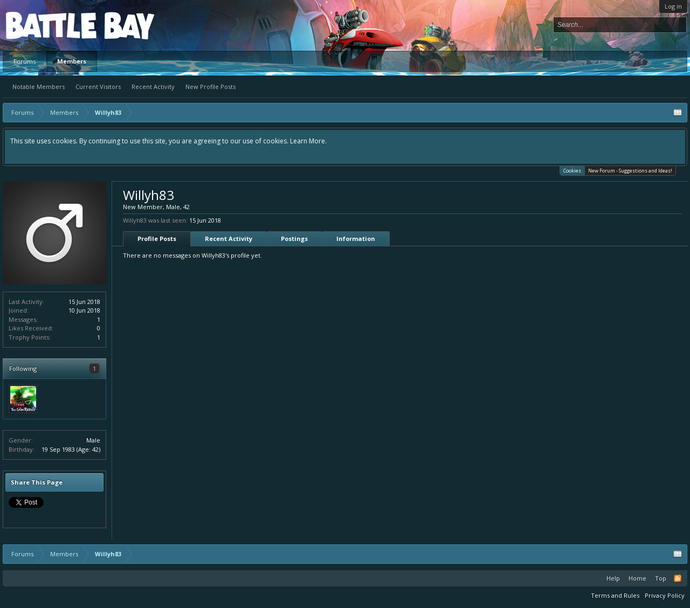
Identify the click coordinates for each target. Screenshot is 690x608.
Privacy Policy (665, 595)
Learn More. (308, 141)
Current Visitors (98, 86)
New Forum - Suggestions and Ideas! (630, 170)
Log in (673, 6)
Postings (294, 238)
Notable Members (38, 86)
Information (355, 238)
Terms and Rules (615, 595)
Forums (24, 61)
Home (637, 578)
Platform (45, 25)
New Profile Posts (210, 86)
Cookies (572, 170)
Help (613, 578)
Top (660, 578)
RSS (677, 578)
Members (71, 61)
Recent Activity (153, 86)
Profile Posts (156, 238)
